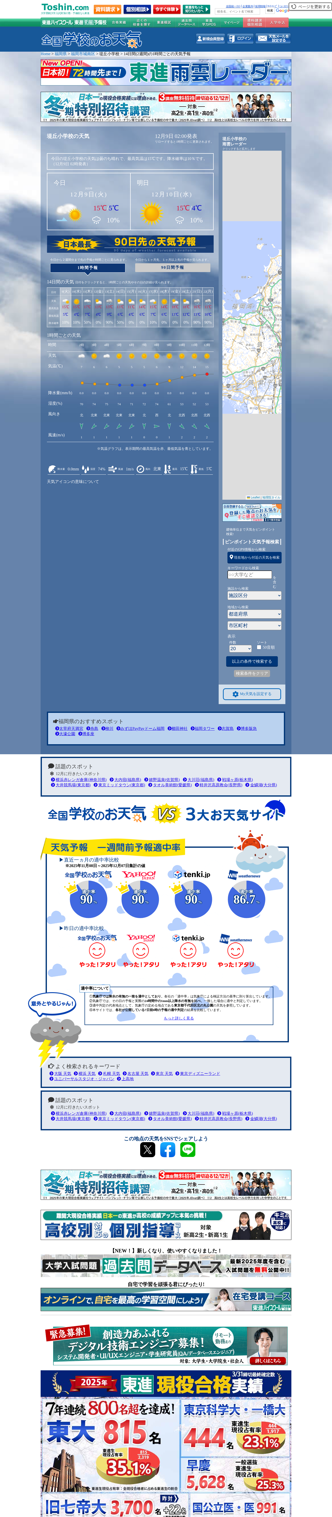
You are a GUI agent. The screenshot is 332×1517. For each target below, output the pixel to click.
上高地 (125, 1079)
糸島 (92, 728)
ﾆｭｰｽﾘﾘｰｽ (284, 6)
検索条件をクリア (252, 673)
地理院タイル (271, 497)
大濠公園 (65, 734)
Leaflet (253, 497)
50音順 (269, 647)
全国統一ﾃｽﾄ (233, 6)
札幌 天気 (109, 1073)
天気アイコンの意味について (73, 481)
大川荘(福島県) (198, 780)
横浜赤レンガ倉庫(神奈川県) (79, 780)
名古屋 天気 (135, 1073)
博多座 (86, 734)
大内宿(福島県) (125, 780)
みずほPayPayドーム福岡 (140, 728)
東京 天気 (162, 1073)
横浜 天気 (85, 1073)
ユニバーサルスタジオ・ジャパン (81, 1079)
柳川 (107, 728)
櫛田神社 (178, 728)
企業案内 (247, 6)
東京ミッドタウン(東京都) (119, 785)
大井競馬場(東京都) (71, 785)
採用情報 (260, 6)
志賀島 (226, 728)
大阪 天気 (60, 1073)
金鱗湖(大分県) (261, 785)
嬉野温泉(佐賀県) (162, 780)
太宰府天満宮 (69, 728)
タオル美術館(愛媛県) (170, 785)
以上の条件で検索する (252, 661)
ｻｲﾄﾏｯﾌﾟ (272, 6)
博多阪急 (247, 728)
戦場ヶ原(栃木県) (235, 780)
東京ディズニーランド (197, 1073)
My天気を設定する (252, 694)
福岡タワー (203, 728)
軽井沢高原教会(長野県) (218, 785)
